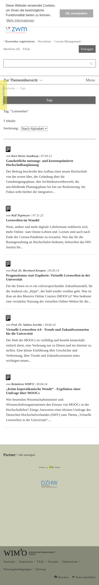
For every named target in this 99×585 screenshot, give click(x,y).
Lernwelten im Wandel (22, 220)
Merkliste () (11, 49)
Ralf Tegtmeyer (20, 215)
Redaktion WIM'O (22, 384)
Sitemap (40, 569)
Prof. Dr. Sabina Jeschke (26, 324)
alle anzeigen (27, 454)
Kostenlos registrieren (20, 41)
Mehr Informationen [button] (20, 20)
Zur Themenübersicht (20, 80)
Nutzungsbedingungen (17, 569)
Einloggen (87, 49)
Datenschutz (70, 561)
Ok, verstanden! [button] (76, 13)
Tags (23, 88)
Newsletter (44, 41)
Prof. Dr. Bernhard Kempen (28, 270)
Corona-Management (67, 41)
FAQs (26, 49)
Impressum (26, 561)
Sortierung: (11, 128)
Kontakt (53, 561)
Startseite (9, 88)
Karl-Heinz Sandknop (24, 156)
